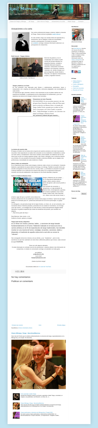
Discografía (76, 86)
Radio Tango (71, 21)
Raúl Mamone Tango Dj (83, 174)
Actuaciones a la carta (58, 21)
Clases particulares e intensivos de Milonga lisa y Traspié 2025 (37, 412)
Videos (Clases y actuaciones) (77, 81)
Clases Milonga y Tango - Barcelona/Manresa (25, 333)
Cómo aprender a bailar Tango (28, 394)
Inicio (40, 325)
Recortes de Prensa (78, 90)
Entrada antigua (61, 325)
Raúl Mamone (77, 48)
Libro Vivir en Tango (43, 21)
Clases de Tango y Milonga (18, 21)
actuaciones (78, 59)
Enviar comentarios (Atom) (25, 328)
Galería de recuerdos (78, 88)
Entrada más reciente (17, 325)
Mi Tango (31, 21)
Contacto (80, 21)
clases (73, 59)
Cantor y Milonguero (78, 84)
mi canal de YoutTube (45, 266)
